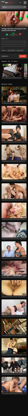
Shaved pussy (20, 50)
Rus (9, 3)
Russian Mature (11, 50)
